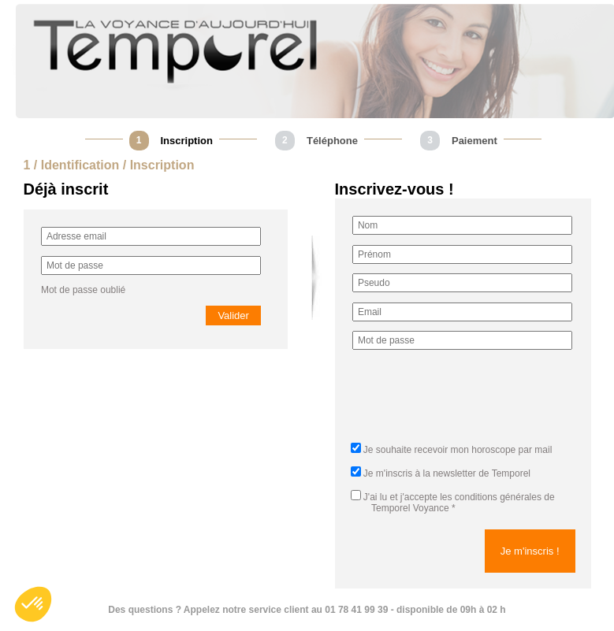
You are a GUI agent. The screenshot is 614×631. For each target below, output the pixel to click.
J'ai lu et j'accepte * (453, 503)
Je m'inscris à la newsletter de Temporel (446, 473)
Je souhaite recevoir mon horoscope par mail (457, 449)
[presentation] (472, 401)
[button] (33, 604)
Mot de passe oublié (83, 289)
